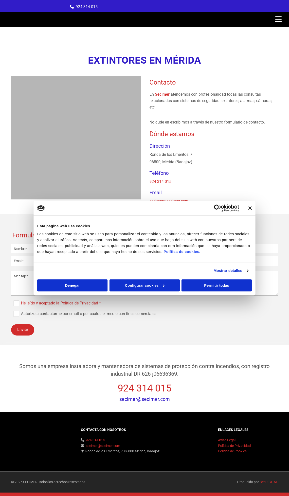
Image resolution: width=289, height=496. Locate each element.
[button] (192, 20)
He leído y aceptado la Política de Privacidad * (61, 303)
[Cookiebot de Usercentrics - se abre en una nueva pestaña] (217, 208)
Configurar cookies (144, 285)
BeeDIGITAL (269, 482)
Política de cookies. (181, 251)
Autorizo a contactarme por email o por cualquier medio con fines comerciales (88, 313)
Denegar (72, 285)
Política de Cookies (232, 451)
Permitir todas (216, 285)
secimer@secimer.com (144, 399)
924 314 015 (87, 6)
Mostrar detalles (228, 270)
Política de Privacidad (234, 446)
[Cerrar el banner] (250, 208)
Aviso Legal (226, 440)
